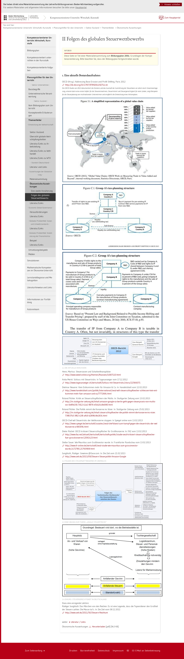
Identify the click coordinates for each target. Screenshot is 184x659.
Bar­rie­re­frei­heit (87, 650)
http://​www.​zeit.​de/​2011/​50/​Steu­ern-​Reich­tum (86, 612)
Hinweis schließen (170, 4)
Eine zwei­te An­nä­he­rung (42, 190)
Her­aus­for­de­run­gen (39, 212)
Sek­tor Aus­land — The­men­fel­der (100, 27)
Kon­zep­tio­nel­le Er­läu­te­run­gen (40, 114)
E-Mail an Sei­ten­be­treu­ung (146, 650)
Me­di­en (31, 254)
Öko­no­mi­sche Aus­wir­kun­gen (129, 27)
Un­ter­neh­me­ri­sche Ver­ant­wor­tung (40, 95)
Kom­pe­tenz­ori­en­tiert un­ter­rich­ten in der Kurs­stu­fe (39, 59)
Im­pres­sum (118, 650)
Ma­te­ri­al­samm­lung (38, 179)
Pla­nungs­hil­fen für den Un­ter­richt (68, 27)
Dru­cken (73, 650)
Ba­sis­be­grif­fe (34, 89)
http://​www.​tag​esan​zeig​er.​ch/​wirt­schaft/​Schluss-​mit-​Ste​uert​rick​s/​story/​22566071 (102, 382)
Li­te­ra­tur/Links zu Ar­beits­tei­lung (39, 145)
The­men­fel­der (35, 120)
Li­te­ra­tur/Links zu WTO (40, 158)
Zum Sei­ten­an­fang (35, 650)
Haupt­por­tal (81, 7)
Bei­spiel (33, 240)
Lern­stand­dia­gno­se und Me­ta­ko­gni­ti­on (39, 279)
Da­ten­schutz (104, 650)
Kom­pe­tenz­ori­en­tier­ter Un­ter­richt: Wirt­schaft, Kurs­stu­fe (74, 17)
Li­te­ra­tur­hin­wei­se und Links (39, 287)
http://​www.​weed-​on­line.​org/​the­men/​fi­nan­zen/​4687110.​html (93, 374)
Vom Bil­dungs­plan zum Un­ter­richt (40, 107)
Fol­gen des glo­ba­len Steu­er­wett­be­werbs (40, 196)
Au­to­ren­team (33, 309)
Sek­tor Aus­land (37, 132)
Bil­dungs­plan (33, 50)
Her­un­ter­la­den (98, 626)
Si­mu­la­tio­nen (33, 260)
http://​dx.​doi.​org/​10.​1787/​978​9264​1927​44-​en (86, 84)
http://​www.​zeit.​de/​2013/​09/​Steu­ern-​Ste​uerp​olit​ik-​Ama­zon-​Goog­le (95, 456)
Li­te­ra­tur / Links (78, 622)
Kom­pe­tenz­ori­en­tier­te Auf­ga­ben (40, 69)
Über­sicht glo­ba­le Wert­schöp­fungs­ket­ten (40, 138)
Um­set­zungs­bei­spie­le (38, 249)
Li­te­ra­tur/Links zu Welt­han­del (40, 152)
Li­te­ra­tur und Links (38, 167)
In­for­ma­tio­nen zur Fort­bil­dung (39, 301)
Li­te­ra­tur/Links (36, 203)
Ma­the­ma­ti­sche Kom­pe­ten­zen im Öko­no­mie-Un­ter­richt (40, 269)
